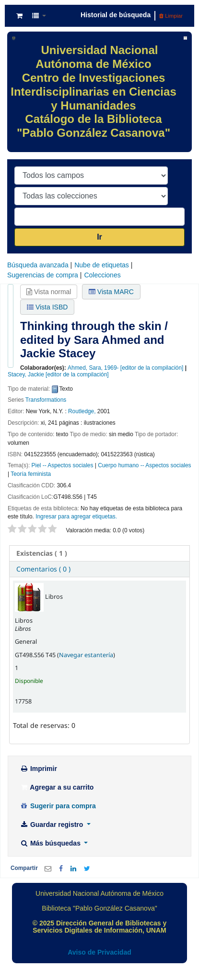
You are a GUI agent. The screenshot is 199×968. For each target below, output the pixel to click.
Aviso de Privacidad (99, 952)
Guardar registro (52, 824)
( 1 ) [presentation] (41, 553)
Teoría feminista (31, 474)
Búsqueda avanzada (38, 265)
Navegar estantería (86, 655)
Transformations (45, 399)
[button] (19, 16)
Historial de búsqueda (116, 15)
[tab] (99, 553)
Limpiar (171, 16)
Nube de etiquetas (101, 265)
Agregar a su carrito (57, 787)
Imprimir (38, 768)
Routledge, (82, 411)
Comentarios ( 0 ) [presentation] (43, 568)
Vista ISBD (47, 307)
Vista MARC (111, 292)
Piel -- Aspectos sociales (63, 465)
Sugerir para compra (58, 806)
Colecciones (102, 275)
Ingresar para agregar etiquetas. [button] (76, 516)
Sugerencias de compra (42, 275)
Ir (99, 237)
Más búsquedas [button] (51, 843)
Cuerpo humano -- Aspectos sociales (144, 465)
